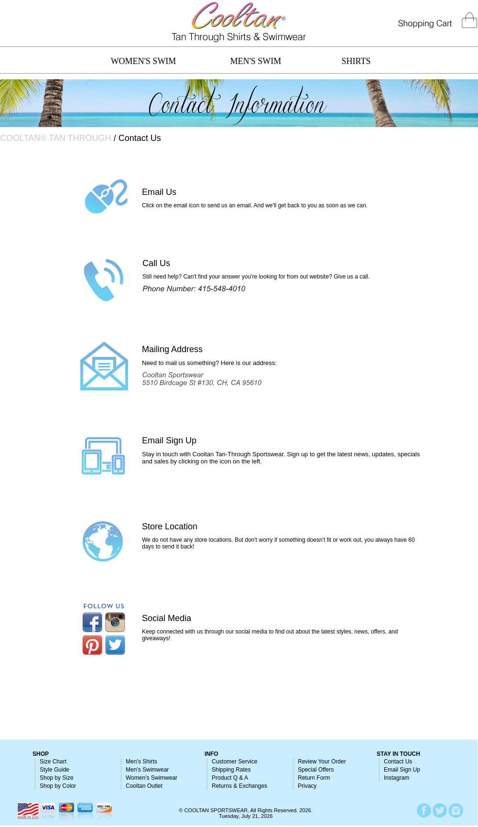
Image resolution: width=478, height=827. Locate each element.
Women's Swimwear (151, 777)
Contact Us (398, 761)
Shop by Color (58, 786)
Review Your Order (322, 761)
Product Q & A (230, 777)
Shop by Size (57, 777)
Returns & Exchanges (239, 786)
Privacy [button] (307, 786)
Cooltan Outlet (144, 786)
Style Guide (54, 769)
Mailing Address (172, 349)
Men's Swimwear (147, 769)
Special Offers (316, 769)
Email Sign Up (169, 440)
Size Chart (53, 761)
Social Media (166, 618)
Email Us (159, 192)
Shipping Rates (231, 769)
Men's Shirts (141, 761)
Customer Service (234, 761)
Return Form (314, 777)
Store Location (169, 526)
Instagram (396, 777)
